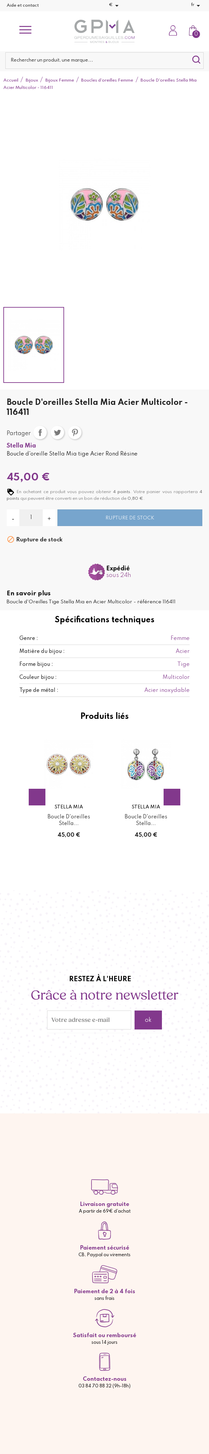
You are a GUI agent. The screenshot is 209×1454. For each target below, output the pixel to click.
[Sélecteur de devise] (115, 6)
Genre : (28, 638)
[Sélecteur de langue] (196, 6)
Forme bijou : (36, 664)
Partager (40, 432)
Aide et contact (23, 5)
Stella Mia (21, 446)
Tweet (57, 432)
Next (172, 797)
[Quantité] (31, 517)
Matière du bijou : (42, 651)
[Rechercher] (104, 60)
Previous (37, 797)
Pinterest (74, 432)
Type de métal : (38, 690)
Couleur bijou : (38, 677)
